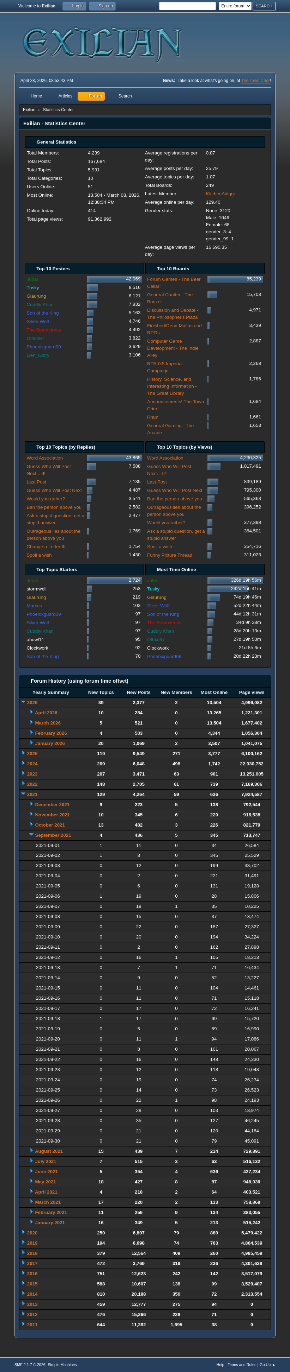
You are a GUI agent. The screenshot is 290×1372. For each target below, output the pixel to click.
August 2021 (49, 1151)
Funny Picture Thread (169, 555)
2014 (32, 1294)
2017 (32, 1263)
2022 (32, 784)
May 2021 (45, 1181)
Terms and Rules (242, 1364)
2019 (32, 1243)
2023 (32, 774)
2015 (32, 1283)
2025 (32, 753)
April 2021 (46, 1192)
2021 (32, 794)
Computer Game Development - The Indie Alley (173, 348)
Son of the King (42, 313)
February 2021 (51, 1212)
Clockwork (37, 648)
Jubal (32, 279)
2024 (32, 763)
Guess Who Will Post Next (53, 490)
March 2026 (48, 723)
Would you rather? (45, 498)
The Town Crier (255, 80)
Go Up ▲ (268, 1364)
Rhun (152, 417)
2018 (32, 1253)
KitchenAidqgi (220, 193)
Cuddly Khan (39, 304)
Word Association (44, 458)
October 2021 (50, 825)
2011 (32, 1324)
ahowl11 (35, 639)
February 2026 (51, 733)
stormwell (36, 589)
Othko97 (35, 338)
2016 (32, 1273)
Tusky (32, 287)
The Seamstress (43, 330)
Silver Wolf (37, 321)
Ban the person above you (53, 507)
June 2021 (46, 1171)
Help (220, 1364)
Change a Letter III (45, 546)
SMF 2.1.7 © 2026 (30, 1364)
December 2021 (52, 804)
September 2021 (53, 835)
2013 (32, 1304)
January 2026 (50, 743)
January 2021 (50, 1222)
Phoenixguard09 (43, 346)
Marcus (34, 605)
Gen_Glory (37, 355)
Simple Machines (62, 1364)
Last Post (36, 482)
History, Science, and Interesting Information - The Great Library (172, 386)
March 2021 (48, 1202)
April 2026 (46, 712)
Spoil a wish (39, 555)
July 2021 (45, 1161)
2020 (32, 1232)
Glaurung (36, 296)
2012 (32, 1314)
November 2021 (52, 814)
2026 (32, 702)
